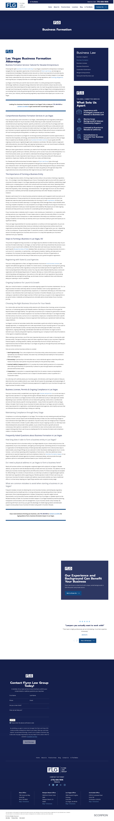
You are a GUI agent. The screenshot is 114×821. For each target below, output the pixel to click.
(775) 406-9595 (57, 780)
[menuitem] (91, 57)
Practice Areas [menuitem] (65, 7)
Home (38, 757)
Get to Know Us (73, 593)
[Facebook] (49, 785)
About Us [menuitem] (56, 7)
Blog (59, 757)
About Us (44, 757)
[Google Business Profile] (61, 785)
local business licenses (52, 263)
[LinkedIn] (53, 785)
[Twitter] (57, 785)
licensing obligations (57, 77)
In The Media (34, 2)
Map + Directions (24, 801)
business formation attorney (25, 69)
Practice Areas (52, 757)
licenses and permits (46, 393)
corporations (51, 200)
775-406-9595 (102, 2)
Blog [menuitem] (81, 7)
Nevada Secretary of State (21, 249)
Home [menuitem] (50, 7)
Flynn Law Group (46, 71)
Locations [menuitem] (75, 7)
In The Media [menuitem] (88, 7)
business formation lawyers (54, 454)
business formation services (39, 140)
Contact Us (101, 7)
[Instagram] (65, 785)
